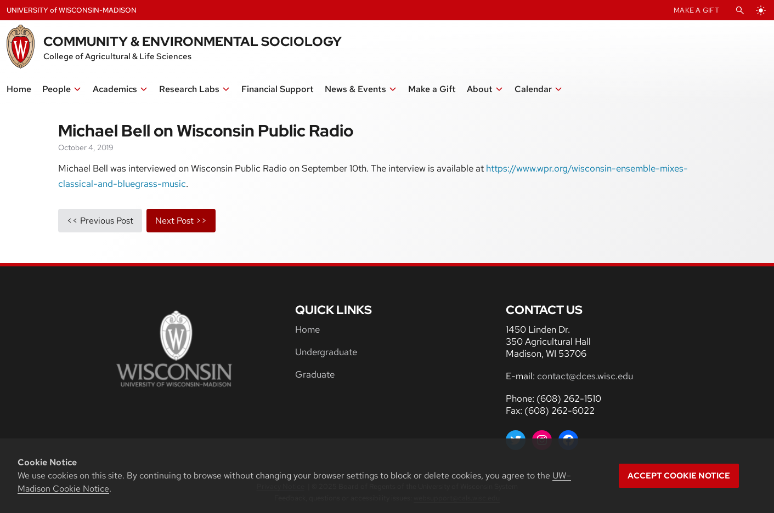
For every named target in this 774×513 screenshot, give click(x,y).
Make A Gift (696, 10)
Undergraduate (326, 352)
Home (307, 329)
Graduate (315, 374)
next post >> (181, 220)
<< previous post (100, 220)
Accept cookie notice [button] (679, 475)
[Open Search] (740, 10)
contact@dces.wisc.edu (585, 376)
